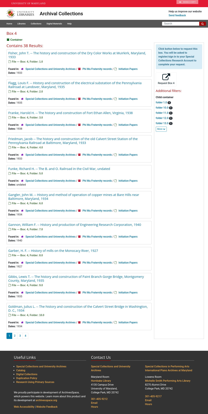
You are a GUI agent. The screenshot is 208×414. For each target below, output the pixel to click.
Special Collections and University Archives (51, 69)
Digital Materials (54, 23)
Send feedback (177, 15)
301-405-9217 (153, 396)
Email (94, 402)
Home (9, 23)
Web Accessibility (24, 406)
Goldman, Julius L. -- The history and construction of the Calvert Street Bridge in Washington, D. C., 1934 (78, 308)
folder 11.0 (162, 112)
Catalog (20, 370)
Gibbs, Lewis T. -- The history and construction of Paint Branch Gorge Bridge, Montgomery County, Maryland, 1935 (76, 278)
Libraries (21, 23)
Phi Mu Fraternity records (97, 69)
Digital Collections (26, 374)
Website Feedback (47, 406)
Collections (36, 23)
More (161, 129)
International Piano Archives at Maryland (168, 370)
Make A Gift (187, 3)
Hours (94, 406)
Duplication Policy (26, 378)
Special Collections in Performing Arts (167, 366)
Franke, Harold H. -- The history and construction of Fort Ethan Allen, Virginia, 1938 (70, 113)
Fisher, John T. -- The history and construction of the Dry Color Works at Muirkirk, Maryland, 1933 (77, 55)
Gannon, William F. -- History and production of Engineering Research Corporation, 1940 (74, 224)
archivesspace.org (46, 400)
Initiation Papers (127, 69)
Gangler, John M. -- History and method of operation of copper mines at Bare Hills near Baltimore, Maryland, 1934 (73, 197)
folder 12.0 (162, 118)
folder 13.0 (162, 123)
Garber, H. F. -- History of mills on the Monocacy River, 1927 (53, 250)
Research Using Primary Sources (35, 382)
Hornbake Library (101, 380)
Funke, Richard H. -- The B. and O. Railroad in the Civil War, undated (59, 169)
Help (69, 23)
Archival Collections (61, 13)
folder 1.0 (162, 102)
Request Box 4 (166, 79)
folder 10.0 (162, 107)
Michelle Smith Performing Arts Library (167, 380)
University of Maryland (28, 3)
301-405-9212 (99, 399)
